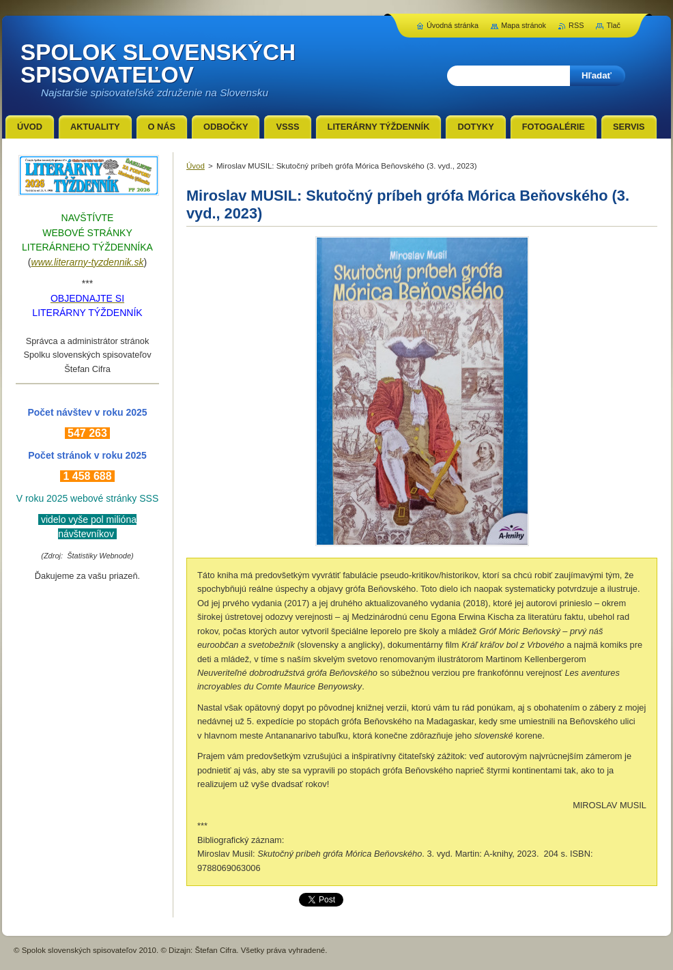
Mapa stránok (523, 25)
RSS (576, 25)
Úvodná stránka (452, 25)
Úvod (195, 166)
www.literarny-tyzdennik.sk (87, 262)
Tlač (613, 25)
